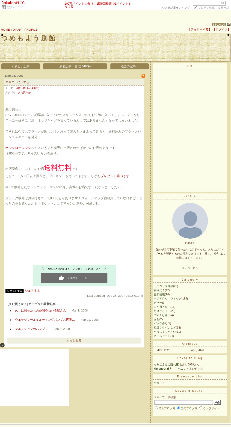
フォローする (190, 268)
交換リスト (161, 383)
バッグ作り (161, 323)
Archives (190, 343)
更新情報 (159, 294)
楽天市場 (223, 7)
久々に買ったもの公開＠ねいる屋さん (40, 310)
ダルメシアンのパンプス (31, 329)
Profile (190, 196)
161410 (219, 24)
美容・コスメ (14, 7)
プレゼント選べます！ (117, 176)
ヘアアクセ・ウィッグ (167, 298)
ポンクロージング (18, 148)
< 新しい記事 (21, 66)
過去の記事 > (130, 66)
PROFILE (31, 29)
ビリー (158, 302)
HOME (5, 29)
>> (176, 7)
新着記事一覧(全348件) (75, 66)
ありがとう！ (162, 311)
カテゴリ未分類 (163, 286)
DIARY (17, 29)
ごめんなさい (162, 315)
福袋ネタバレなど (165, 327)
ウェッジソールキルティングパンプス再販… (45, 319)
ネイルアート (162, 336)
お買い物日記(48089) (27, 88)
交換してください (165, 331)
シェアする (32, 290)
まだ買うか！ (25, 92)
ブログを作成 (206, 7)
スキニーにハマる (17, 82)
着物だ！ (159, 290)
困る (156, 319)
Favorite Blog (190, 358)
